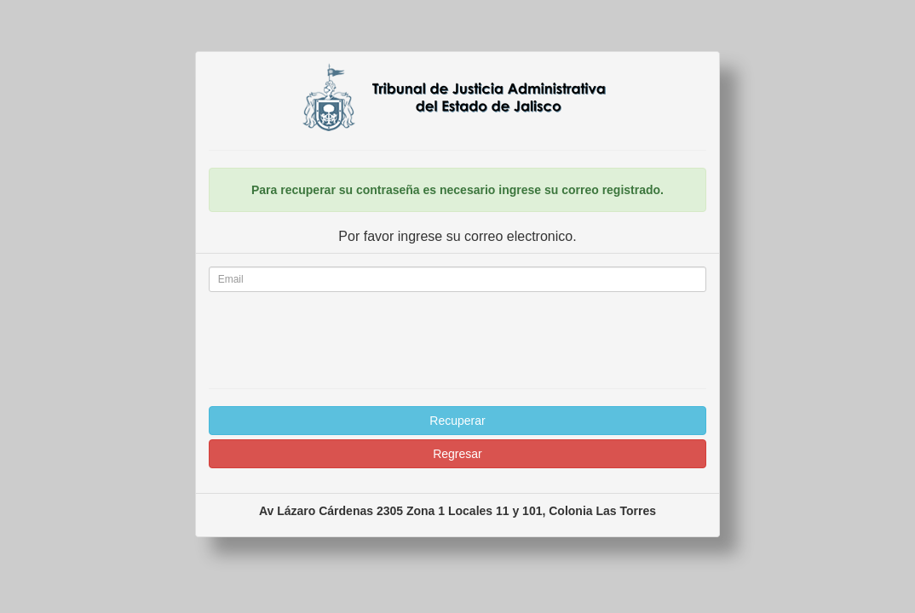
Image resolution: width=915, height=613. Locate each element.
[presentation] (457, 338)
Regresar (457, 454)
